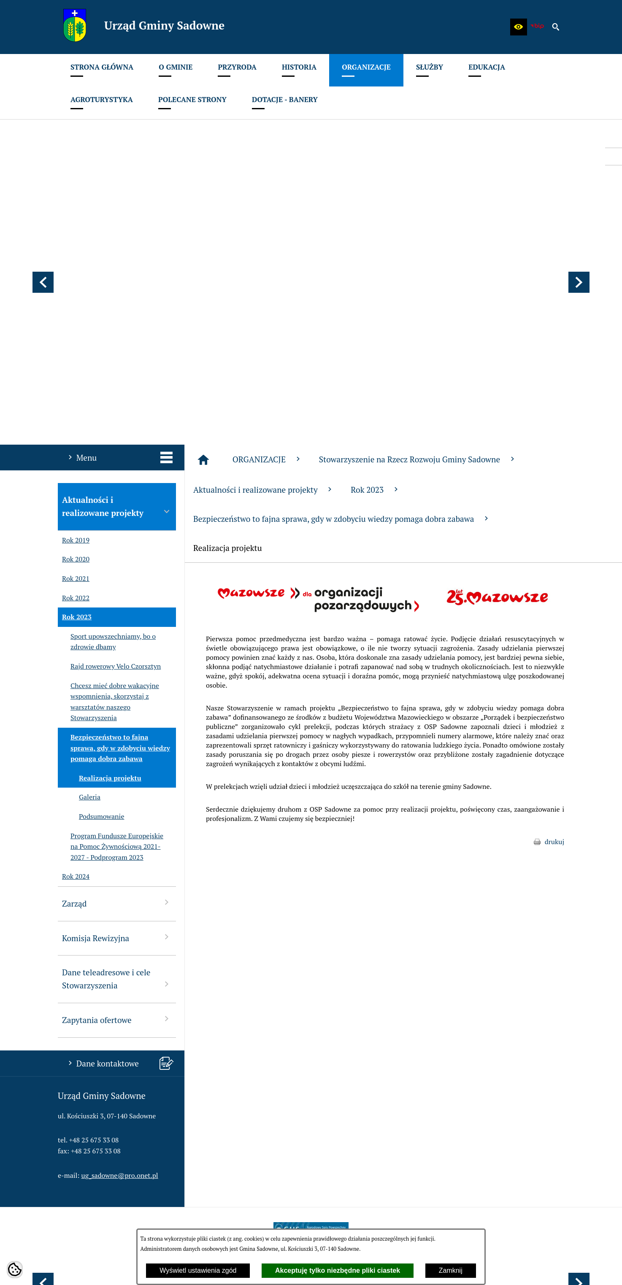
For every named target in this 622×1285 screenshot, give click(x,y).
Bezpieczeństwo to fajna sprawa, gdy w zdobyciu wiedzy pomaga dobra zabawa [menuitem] (114, 526)
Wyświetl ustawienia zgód (198, 1270)
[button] (518, 27)
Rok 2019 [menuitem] (73, 318)
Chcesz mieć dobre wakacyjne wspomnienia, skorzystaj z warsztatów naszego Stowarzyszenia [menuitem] (108, 480)
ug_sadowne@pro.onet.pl (119, 953)
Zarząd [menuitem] (117, 681)
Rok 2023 (375, 267)
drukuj (554, 619)
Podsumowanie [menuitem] (91, 595)
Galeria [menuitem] (79, 575)
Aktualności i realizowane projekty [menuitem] (117, 284)
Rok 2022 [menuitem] (73, 376)
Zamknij (450, 1270)
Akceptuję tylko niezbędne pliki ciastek (337, 1270)
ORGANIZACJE (267, 237)
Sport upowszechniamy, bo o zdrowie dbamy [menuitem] (107, 420)
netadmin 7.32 (543, 1268)
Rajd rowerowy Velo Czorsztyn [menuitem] (109, 444)
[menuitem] (102, 70)
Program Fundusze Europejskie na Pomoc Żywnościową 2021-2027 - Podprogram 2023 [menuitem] (110, 625)
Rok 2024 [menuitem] (73, 654)
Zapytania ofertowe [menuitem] (117, 797)
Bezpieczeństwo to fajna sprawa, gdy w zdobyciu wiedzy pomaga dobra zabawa (341, 297)
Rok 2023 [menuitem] (75, 395)
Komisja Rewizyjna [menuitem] (117, 715)
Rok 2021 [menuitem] (73, 357)
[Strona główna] (203, 238)
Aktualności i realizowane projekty (263, 267)
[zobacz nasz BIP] (537, 27)
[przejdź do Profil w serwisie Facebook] (613, 156)
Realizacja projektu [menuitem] (99, 556)
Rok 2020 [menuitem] (73, 338)
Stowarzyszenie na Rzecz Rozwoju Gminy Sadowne (418, 237)
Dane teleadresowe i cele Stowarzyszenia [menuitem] (117, 757)
